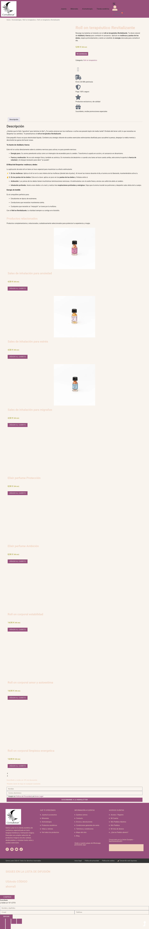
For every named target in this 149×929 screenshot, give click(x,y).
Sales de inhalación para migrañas (30, 409)
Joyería (63, 9)
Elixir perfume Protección (24, 478)
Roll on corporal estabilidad (25, 614)
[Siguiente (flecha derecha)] (8, 926)
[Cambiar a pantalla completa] (8, 921)
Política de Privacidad (23, 796)
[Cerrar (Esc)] (19, 921)
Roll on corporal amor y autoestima (30, 682)
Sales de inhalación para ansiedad (30, 273)
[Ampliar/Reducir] (2, 921)
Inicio (8, 20)
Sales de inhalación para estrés (28, 341)
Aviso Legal (39, 796)
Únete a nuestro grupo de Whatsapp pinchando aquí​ (87, 844)
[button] (114, 3)
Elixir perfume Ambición (23, 546)
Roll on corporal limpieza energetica (31, 750)
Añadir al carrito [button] (17, 288)
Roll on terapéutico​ (29, 20)
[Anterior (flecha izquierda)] (2, 926)
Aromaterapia (87, 9)
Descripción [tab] (14, 119)
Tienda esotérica (103, 9)
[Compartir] (13, 921)
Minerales (74, 9)
